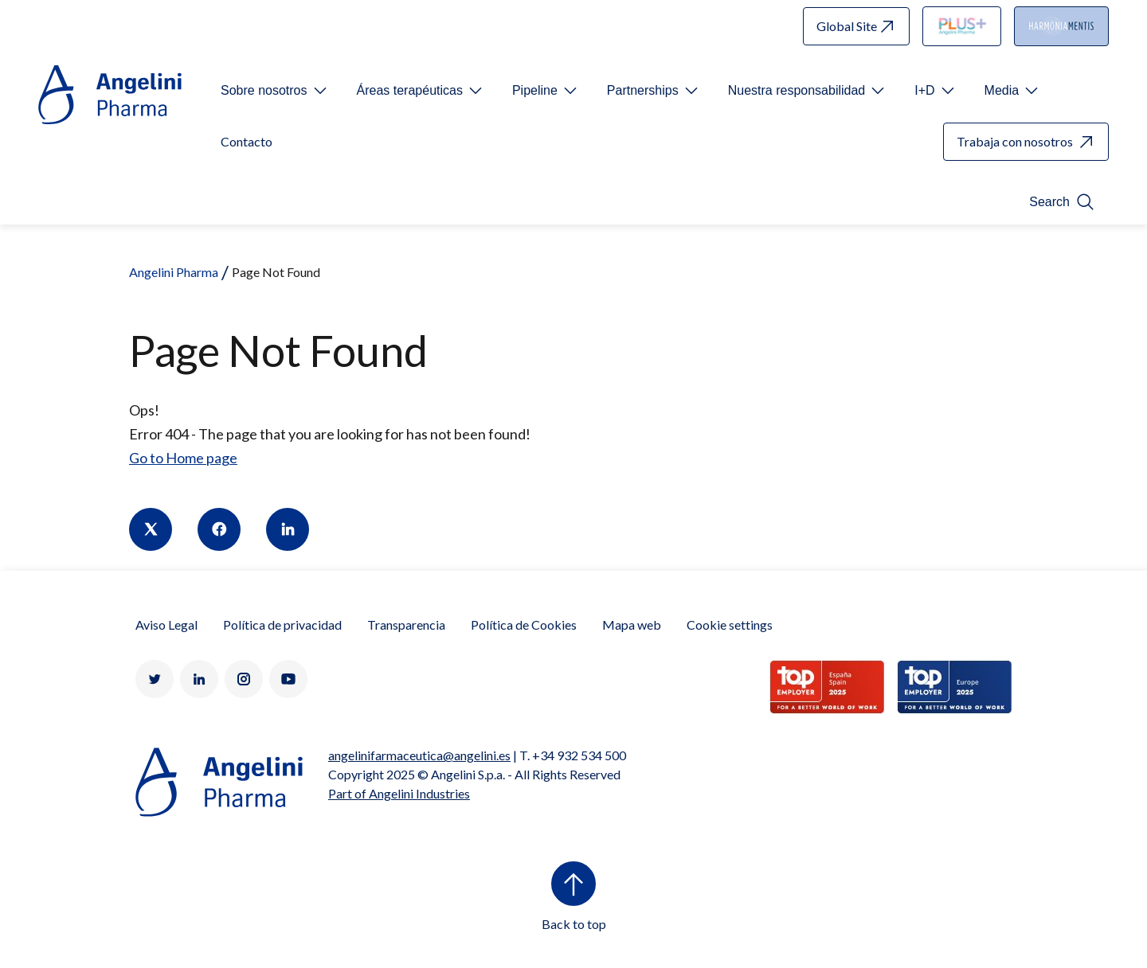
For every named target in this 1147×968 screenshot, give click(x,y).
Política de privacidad (282, 624)
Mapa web (631, 624)
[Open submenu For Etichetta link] (275, 91)
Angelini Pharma (173, 271)
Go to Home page (183, 457)
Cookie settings (730, 624)
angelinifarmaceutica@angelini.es (419, 755)
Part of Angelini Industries (399, 793)
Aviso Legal (166, 624)
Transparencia (406, 624)
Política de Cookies (524, 624)
